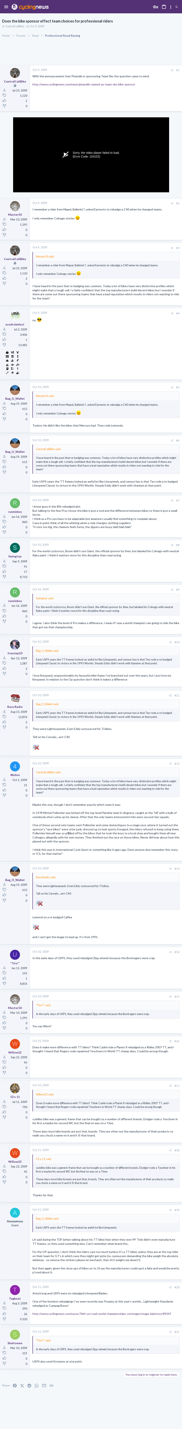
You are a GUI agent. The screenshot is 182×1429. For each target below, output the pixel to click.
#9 (178, 589)
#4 (178, 313)
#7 (178, 500)
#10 (177, 642)
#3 (178, 248)
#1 (178, 70)
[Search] (176, 7)
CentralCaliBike (14, 26)
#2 (178, 203)
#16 (177, 1041)
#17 (177, 1085)
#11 (177, 695)
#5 (178, 387)
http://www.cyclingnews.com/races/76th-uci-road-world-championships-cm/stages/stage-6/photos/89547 (101, 1313)
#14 (177, 952)
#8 (178, 545)
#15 (177, 996)
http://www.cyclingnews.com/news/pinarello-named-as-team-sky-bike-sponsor (83, 84)
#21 (177, 1332)
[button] (6, 7)
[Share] (172, 70)
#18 (177, 1150)
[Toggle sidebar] (170, 7)
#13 (177, 868)
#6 (178, 440)
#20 (177, 1287)
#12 (177, 763)
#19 (177, 1210)
